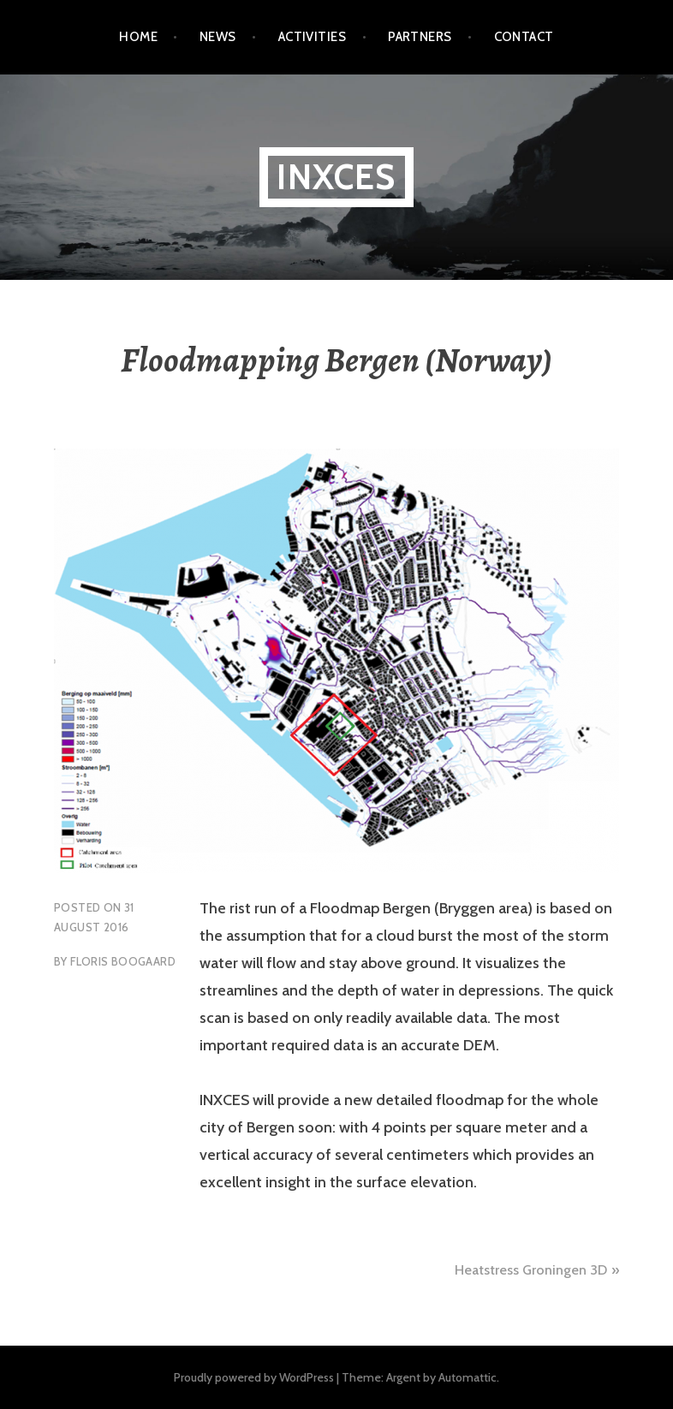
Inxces (336, 177)
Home (138, 37)
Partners (420, 37)
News (218, 37)
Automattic (467, 1377)
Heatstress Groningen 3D (531, 1270)
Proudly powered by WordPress (254, 1377)
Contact (524, 37)
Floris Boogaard (123, 961)
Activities (312, 37)
